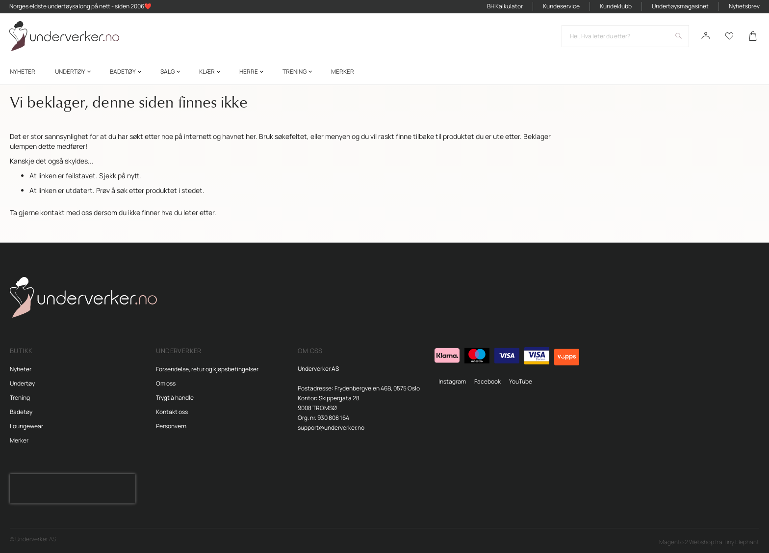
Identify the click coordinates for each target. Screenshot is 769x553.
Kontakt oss (172, 412)
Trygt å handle (175, 397)
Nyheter (20, 369)
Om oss (166, 383)
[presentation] (72, 488)
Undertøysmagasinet (679, 6)
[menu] (384, 73)
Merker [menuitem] (342, 73)
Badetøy (21, 412)
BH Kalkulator (504, 6)
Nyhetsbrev (743, 6)
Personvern (171, 426)
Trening (20, 397)
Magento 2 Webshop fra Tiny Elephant (709, 542)
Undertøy (22, 383)
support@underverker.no (331, 427)
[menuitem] (22, 73)
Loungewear (26, 426)
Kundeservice (560, 6)
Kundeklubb (615, 6)
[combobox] (625, 37)
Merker (19, 440)
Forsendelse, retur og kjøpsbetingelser (207, 369)
